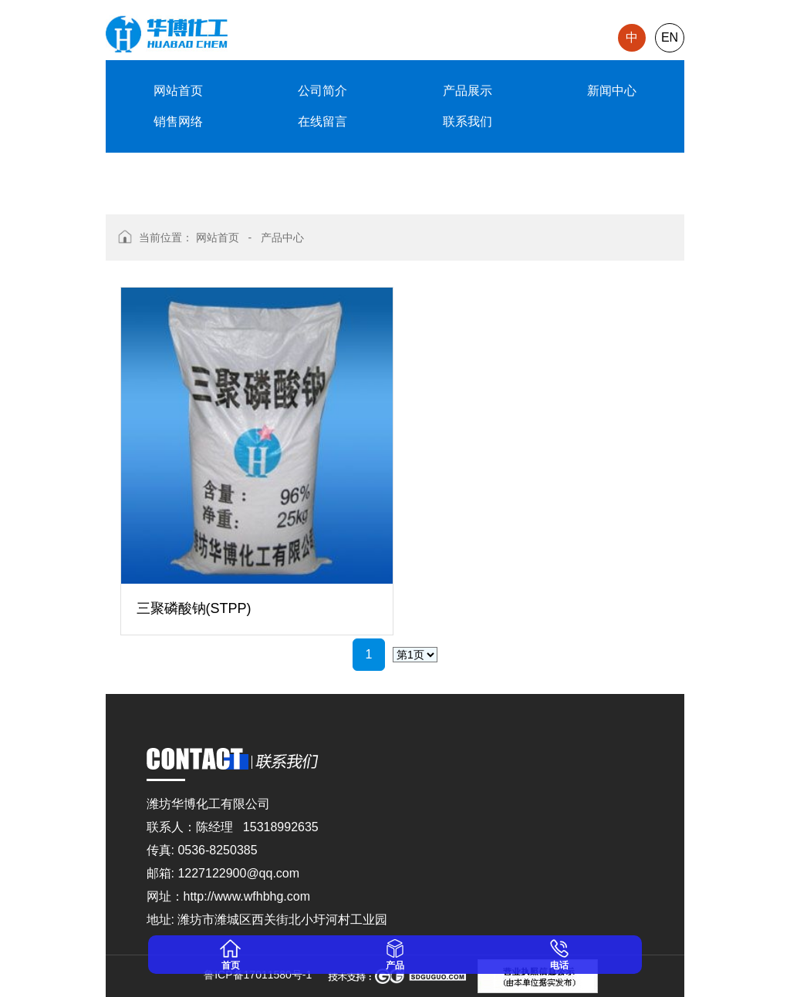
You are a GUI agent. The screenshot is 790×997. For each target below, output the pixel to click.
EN (669, 37)
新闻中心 (611, 90)
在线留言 (322, 121)
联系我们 (467, 121)
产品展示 (467, 90)
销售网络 (178, 121)
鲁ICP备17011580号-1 (255, 974)
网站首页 (178, 90)
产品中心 (282, 237)
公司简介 (322, 90)
